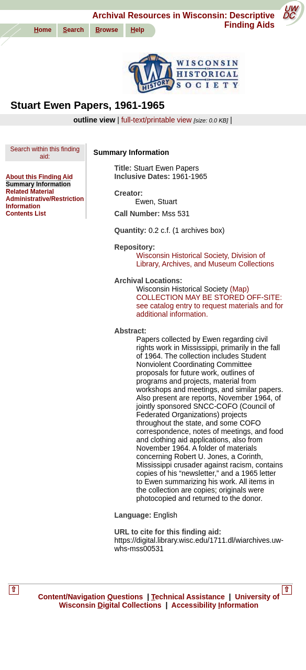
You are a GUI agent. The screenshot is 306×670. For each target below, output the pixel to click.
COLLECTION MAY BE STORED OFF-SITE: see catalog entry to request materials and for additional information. (210, 305)
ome (42, 30)
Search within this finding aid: (45, 153)
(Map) (238, 289)
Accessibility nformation (213, 605)
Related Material (30, 191)
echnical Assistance (189, 597)
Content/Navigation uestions (91, 597)
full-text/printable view (156, 120)
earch (73, 30)
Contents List (26, 213)
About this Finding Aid (39, 177)
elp (137, 30)
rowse (106, 30)
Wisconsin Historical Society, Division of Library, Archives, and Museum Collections (206, 259)
